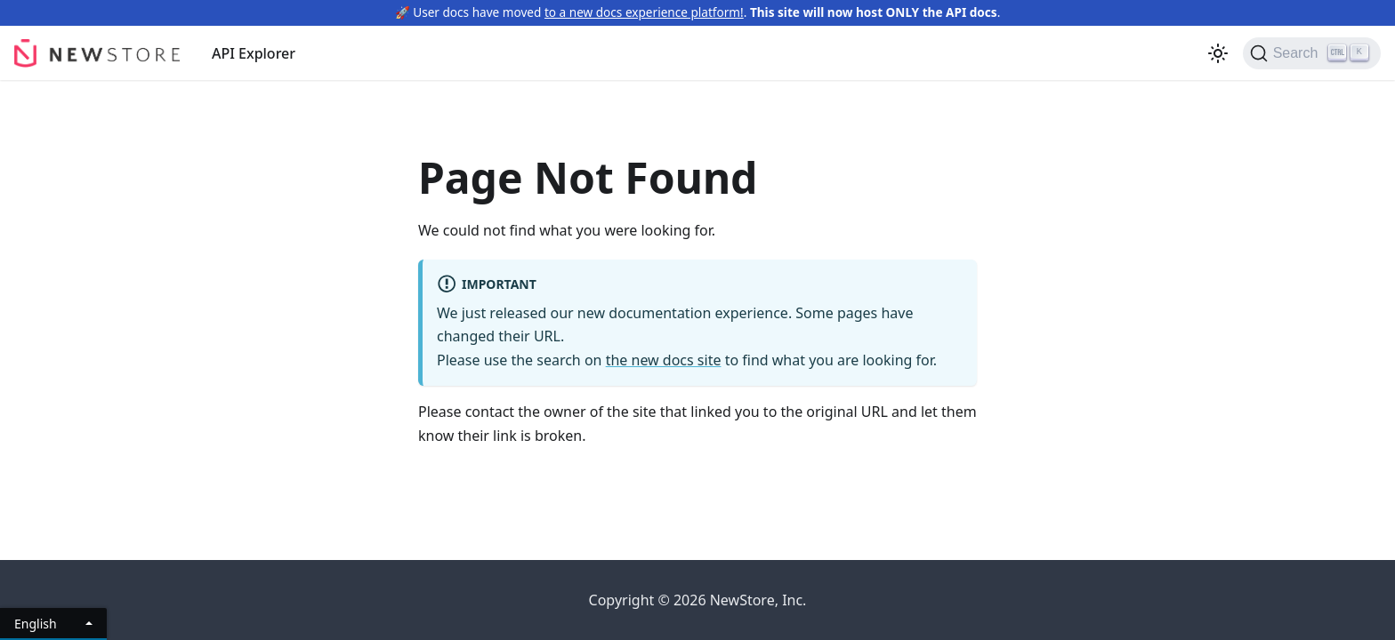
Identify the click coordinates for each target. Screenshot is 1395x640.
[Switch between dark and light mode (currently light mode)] (1218, 53)
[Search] (1312, 53)
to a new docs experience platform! (644, 12)
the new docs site (664, 360)
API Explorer (253, 53)
